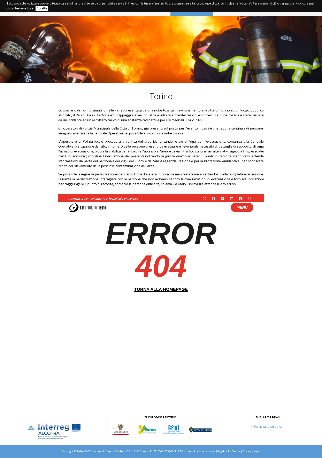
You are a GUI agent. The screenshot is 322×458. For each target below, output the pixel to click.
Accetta (42, 8)
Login (257, 451)
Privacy (247, 451)
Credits (235, 451)
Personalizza (23, 8)
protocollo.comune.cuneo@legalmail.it (207, 451)
